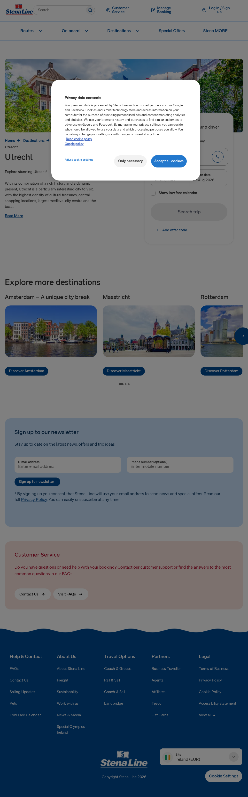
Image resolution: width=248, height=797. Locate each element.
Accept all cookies (169, 161)
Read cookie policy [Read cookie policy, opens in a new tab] (79, 139)
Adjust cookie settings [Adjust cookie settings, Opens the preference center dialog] (79, 159)
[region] (125, 130)
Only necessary (130, 161)
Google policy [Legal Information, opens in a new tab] (74, 144)
